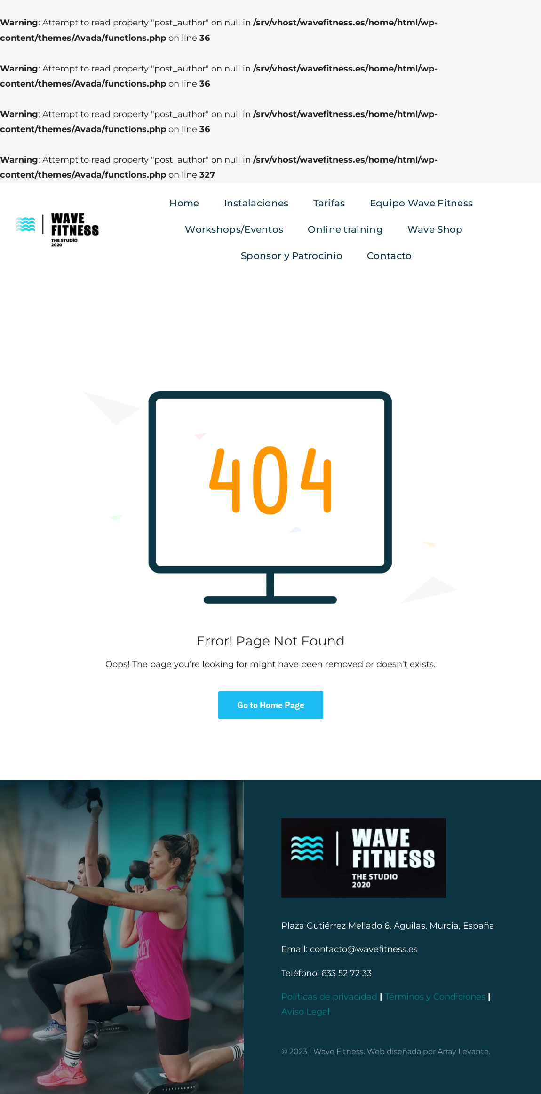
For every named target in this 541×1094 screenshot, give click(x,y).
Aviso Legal (305, 1012)
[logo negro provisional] (57, 214)
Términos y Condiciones (435, 997)
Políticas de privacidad (329, 997)
